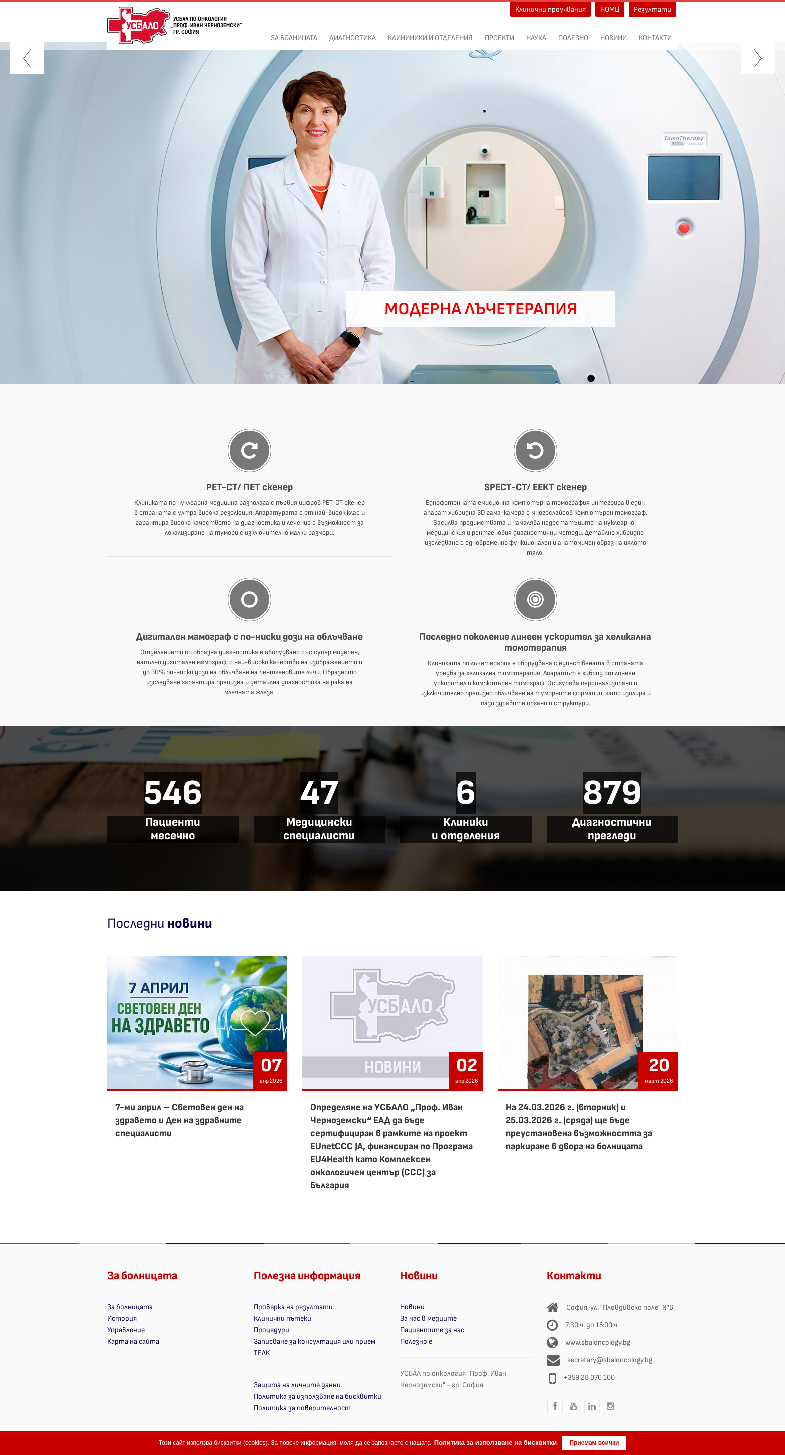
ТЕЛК (262, 1353)
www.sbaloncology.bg (597, 1342)
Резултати (652, 9)
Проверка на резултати (293, 1307)
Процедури (271, 1330)
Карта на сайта (133, 1341)
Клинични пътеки (282, 1318)
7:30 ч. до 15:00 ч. (592, 1325)
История (122, 1318)
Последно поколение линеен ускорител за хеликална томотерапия (535, 642)
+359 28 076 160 (589, 1377)
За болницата (294, 33)
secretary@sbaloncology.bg (609, 1360)
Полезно (573, 33)
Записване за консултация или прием (314, 1341)
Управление (126, 1330)
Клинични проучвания (550, 9)
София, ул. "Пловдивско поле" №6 (619, 1307)
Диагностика (352, 33)
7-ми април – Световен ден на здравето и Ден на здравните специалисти (179, 1120)
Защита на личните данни (297, 1385)
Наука (536, 33)
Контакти (655, 33)
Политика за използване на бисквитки (317, 1396)
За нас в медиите (428, 1318)
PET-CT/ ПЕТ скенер (249, 487)
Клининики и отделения (430, 33)
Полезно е (416, 1341)
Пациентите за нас (432, 1330)
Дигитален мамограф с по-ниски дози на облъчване (249, 637)
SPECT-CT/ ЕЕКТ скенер (535, 487)
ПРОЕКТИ (499, 33)
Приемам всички (594, 1442)
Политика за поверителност (302, 1408)
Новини (613, 33)
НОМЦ (609, 9)
